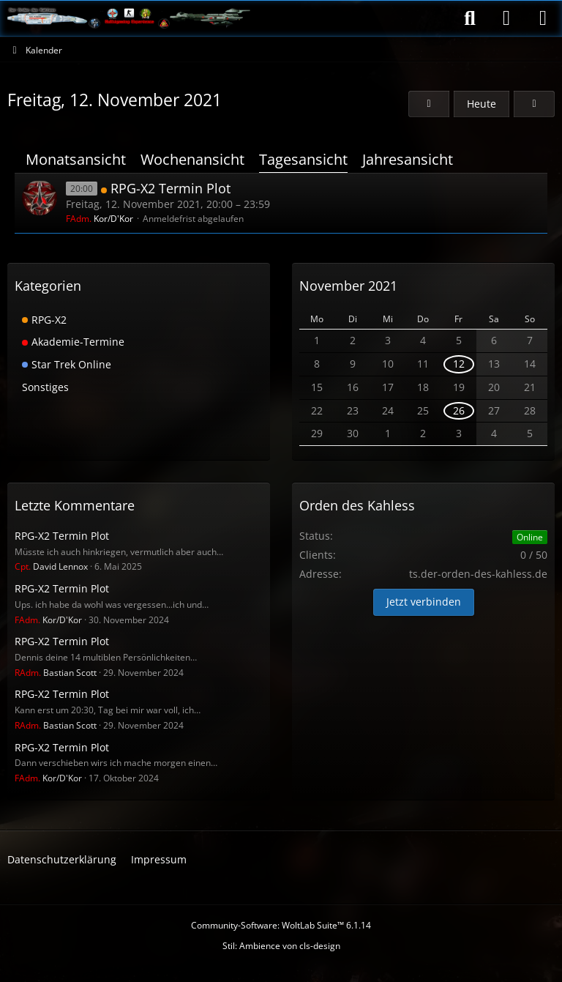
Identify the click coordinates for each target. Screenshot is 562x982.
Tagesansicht (303, 159)
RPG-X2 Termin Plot (170, 188)
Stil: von (281, 946)
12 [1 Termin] (459, 364)
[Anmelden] (506, 18)
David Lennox (51, 566)
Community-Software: (281, 925)
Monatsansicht (76, 159)
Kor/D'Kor (99, 218)
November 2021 (348, 285)
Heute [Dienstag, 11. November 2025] (481, 104)
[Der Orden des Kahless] (129, 18)
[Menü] (543, 18)
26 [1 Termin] (459, 410)
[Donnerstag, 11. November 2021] (428, 104)
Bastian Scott (56, 672)
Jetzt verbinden (423, 602)
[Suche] (469, 18)
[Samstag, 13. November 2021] (534, 104)
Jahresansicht (407, 159)
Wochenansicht (192, 159)
